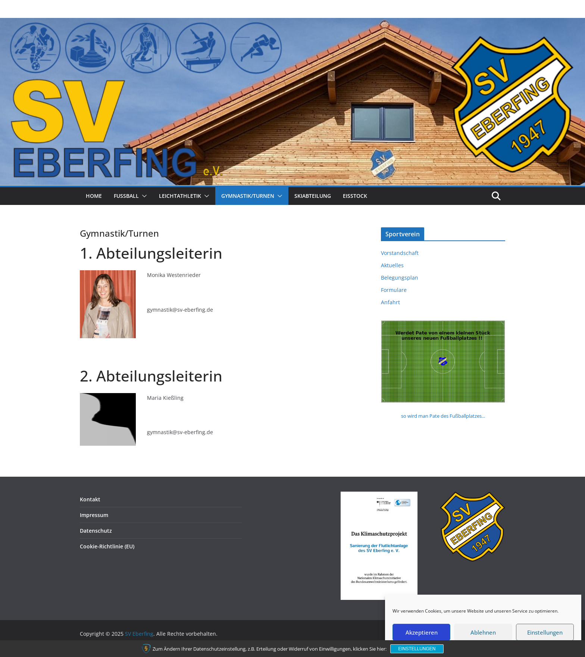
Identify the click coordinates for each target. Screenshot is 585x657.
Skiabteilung (312, 195)
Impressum (94, 515)
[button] (143, 196)
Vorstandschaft (400, 252)
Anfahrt (390, 302)
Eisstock (355, 195)
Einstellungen (416, 648)
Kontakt (90, 499)
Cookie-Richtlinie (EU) (107, 546)
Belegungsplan (399, 277)
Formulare (394, 289)
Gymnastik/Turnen (247, 195)
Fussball (126, 195)
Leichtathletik (180, 195)
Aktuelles (392, 265)
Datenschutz (96, 530)
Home (94, 195)
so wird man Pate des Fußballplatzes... (443, 415)
